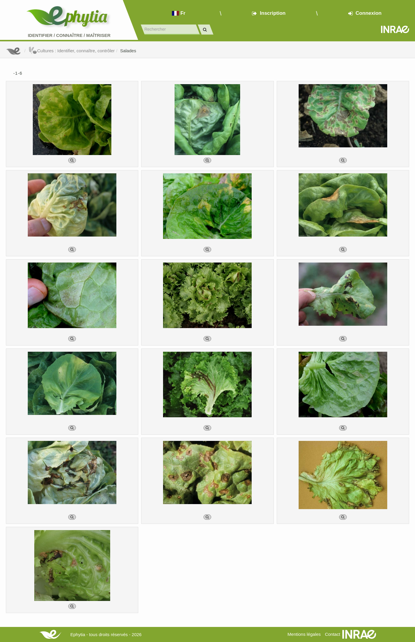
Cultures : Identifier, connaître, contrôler (71, 50)
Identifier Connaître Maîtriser (69, 35)
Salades (128, 50)
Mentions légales (304, 634)
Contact (332, 634)
